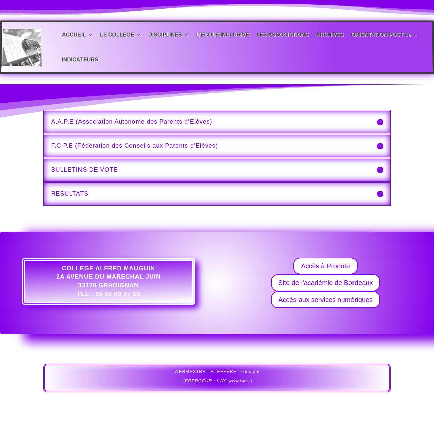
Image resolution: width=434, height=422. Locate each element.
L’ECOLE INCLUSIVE (222, 35)
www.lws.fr (241, 380)
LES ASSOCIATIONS (283, 35)
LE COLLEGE (117, 35)
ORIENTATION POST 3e (381, 35)
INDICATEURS (80, 59)
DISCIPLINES (165, 35)
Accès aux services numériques (325, 299)
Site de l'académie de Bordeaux (325, 282)
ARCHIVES (330, 35)
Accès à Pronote (325, 266)
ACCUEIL (74, 35)
